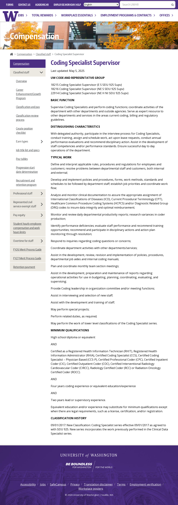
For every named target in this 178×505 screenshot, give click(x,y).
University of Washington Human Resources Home (11, 16)
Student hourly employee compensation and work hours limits (27, 228)
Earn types (29, 141)
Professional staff (28, 193)
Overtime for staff (28, 241)
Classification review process (27, 118)
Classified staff (43, 54)
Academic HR (42, 4)
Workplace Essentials (78, 15)
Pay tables (22, 159)
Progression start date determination (27, 170)
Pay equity (28, 215)
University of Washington (89, 456)
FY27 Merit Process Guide (27, 258)
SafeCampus (58, 484)
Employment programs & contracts (128, 15)
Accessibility (28, 484)
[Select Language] (101, 4)
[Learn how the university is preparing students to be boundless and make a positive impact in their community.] (89, 466)
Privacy (75, 484)
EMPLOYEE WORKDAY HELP (67, 4)
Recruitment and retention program (26, 182)
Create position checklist (24, 130)
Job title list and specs (27, 150)
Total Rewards (44, 15)
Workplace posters (90, 489)
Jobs (22, 15)
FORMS (9, 4)
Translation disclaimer (98, 484)
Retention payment (24, 267)
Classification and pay (28, 107)
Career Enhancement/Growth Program (28, 94)
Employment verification (145, 484)
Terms (121, 484)
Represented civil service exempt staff (28, 204)
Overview (21, 81)
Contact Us (24, 4)
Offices (166, 15)
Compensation (24, 54)
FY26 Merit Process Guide (27, 249)
